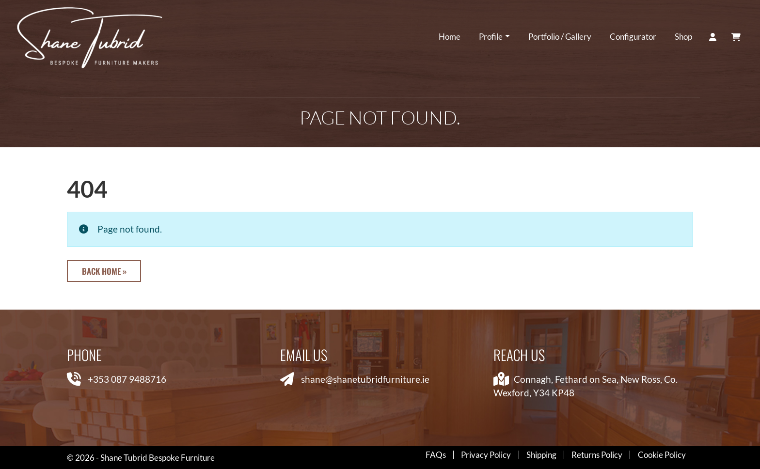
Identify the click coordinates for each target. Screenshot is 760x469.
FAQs (436, 455)
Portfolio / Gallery (559, 36)
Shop (683, 36)
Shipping (541, 455)
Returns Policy (596, 455)
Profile (490, 36)
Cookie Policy (662, 455)
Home (449, 36)
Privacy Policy (486, 455)
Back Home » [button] (104, 271)
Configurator (632, 36)
